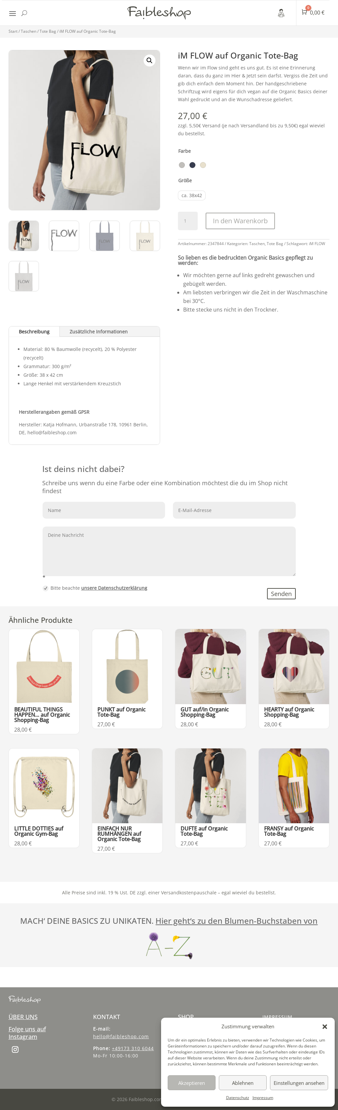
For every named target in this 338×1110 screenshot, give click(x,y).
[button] (324, 1026)
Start (13, 31)
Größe (185, 180)
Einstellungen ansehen (299, 1083)
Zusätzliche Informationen (99, 331)
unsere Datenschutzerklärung (114, 588)
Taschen (28, 31)
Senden (281, 594)
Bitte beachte (95, 588)
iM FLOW (317, 243)
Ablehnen (243, 1083)
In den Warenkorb (240, 220)
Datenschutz (237, 1097)
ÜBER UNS (23, 1017)
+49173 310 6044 (133, 1048)
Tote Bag (48, 31)
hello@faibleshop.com (121, 1036)
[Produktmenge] (188, 221)
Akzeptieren (191, 1083)
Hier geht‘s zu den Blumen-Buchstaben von (236, 920)
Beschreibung (34, 331)
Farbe (184, 151)
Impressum (263, 1097)
